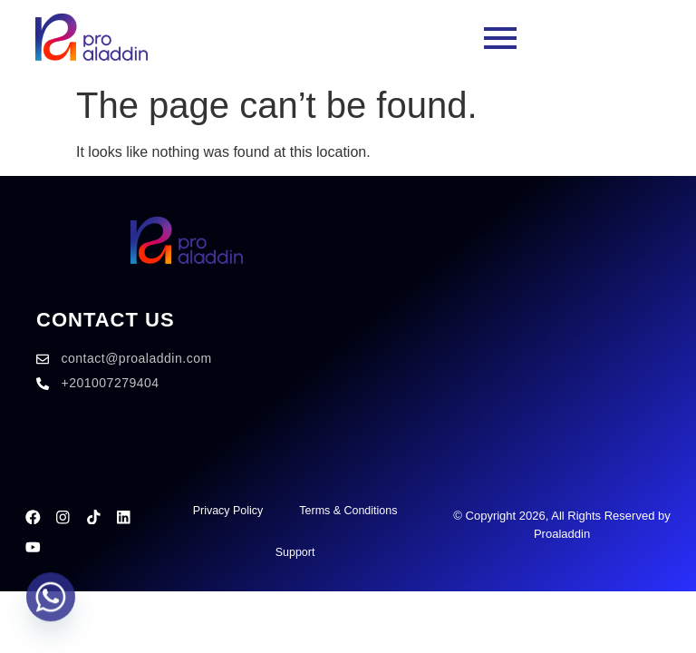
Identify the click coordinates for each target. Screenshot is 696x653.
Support (293, 552)
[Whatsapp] (50, 605)
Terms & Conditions (348, 510)
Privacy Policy (224, 510)
